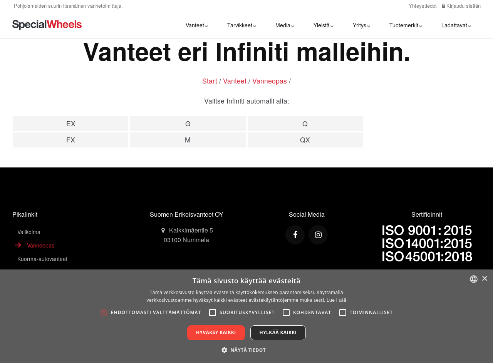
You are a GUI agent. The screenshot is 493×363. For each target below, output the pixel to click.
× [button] (484, 279)
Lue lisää (336, 300)
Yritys (361, 25)
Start (209, 80)
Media (284, 25)
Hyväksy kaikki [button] (216, 332)
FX (70, 139)
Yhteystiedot (422, 5)
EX (70, 123)
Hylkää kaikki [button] (278, 332)
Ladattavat (456, 25)
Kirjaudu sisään (461, 5)
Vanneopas (269, 80)
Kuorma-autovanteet (42, 259)
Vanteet (197, 25)
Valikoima (28, 232)
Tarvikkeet (241, 25)
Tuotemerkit (405, 25)
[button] (246, 350)
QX (305, 139)
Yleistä (324, 25)
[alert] (246, 316)
